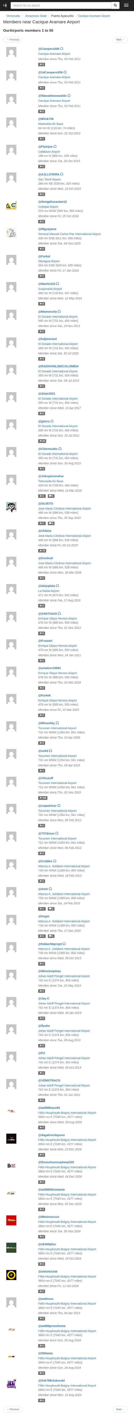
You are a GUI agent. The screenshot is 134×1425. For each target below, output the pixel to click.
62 (42, 441)
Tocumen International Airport (57, 728)
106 (43, 798)
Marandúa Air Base (50, 124)
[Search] (115, 5)
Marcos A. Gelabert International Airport (64, 866)
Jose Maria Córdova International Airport (64, 508)
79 (42, 550)
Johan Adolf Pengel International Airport (64, 976)
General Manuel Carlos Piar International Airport (69, 234)
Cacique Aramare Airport (94, 16)
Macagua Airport (49, 261)
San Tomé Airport (49, 179)
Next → (120, 39)
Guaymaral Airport (50, 289)
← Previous (12, 39)
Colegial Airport (48, 206)
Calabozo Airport (49, 151)
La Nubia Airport (48, 591)
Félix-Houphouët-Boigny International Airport (67, 1112)
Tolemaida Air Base (50, 481)
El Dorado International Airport (58, 316)
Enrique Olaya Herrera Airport (57, 618)
